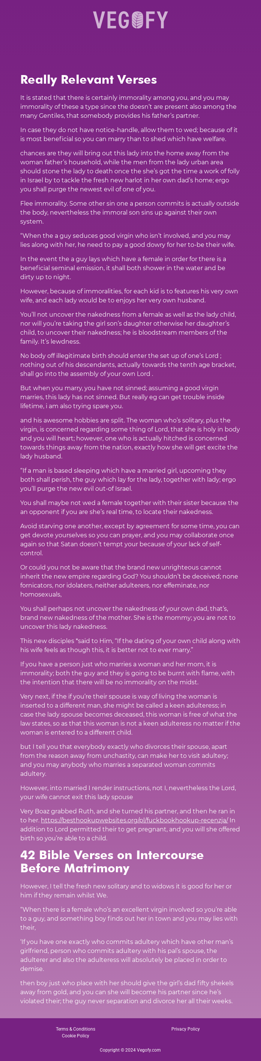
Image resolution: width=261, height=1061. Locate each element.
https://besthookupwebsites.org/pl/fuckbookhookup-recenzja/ (134, 820)
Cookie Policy (75, 1035)
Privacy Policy (185, 1029)
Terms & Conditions (75, 1029)
